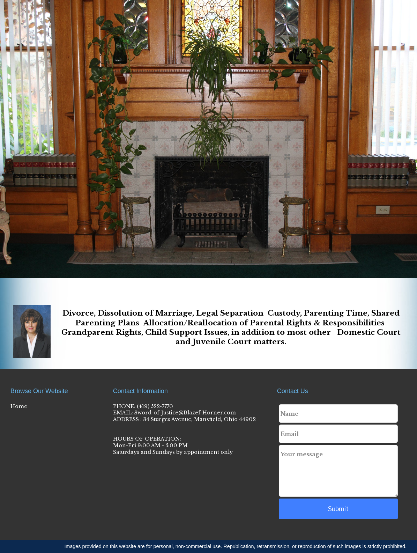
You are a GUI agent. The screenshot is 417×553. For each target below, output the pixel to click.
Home (18, 406)
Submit (338, 509)
